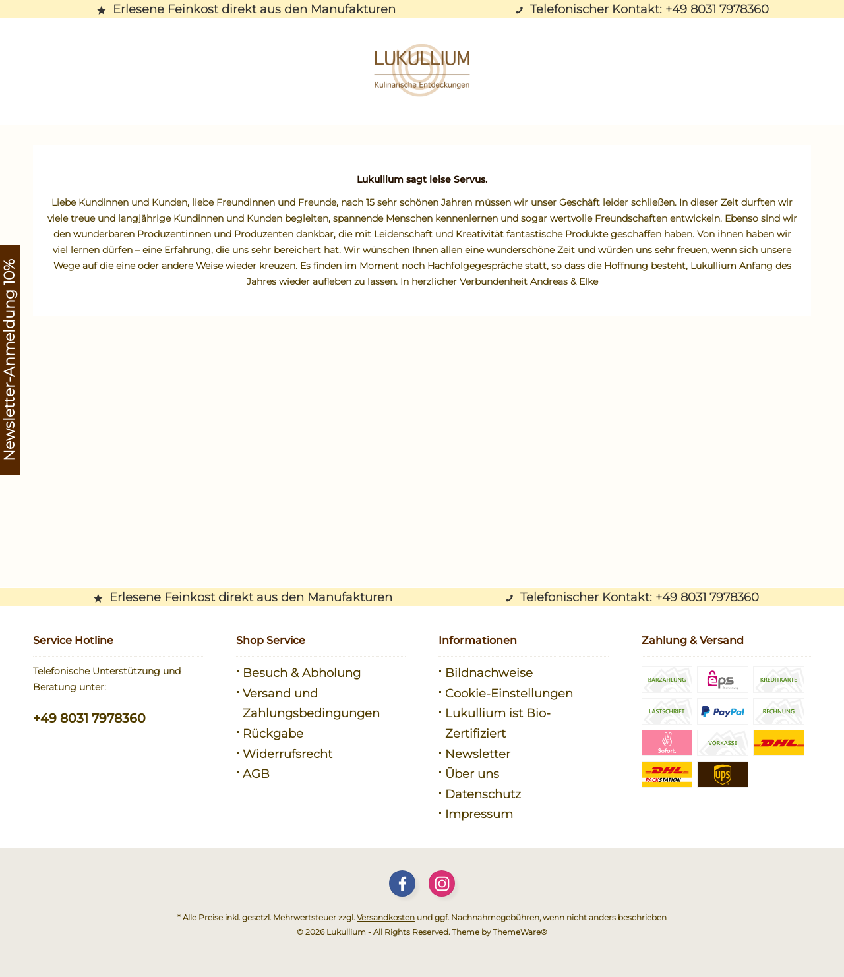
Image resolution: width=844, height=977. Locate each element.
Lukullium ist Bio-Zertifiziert (498, 723)
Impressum (479, 814)
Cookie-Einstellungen (509, 693)
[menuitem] (321, 673)
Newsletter (477, 754)
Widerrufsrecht (287, 754)
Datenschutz (483, 794)
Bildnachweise (489, 673)
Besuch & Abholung (302, 673)
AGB (256, 774)
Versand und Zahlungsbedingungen (311, 703)
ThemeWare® (520, 932)
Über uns (472, 774)
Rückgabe (273, 733)
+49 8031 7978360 (89, 718)
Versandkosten (386, 917)
